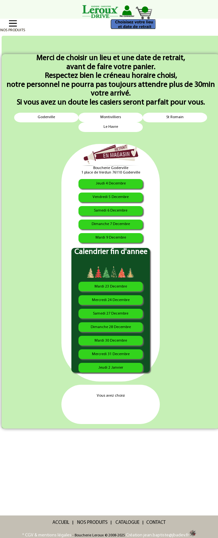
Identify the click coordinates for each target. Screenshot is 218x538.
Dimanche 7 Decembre (111, 224)
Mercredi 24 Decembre (111, 300)
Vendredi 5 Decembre (111, 197)
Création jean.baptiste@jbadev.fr (161, 535)
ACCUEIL (60, 522)
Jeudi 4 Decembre (111, 183)
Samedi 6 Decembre (110, 210)
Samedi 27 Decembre (110, 314)
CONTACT (156, 522)
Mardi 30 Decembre (111, 341)
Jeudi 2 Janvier (110, 368)
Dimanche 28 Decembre (111, 327)
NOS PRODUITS (92, 522)
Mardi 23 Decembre (111, 286)
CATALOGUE (127, 522)
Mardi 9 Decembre (110, 238)
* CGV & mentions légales (46, 535)
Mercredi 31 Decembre (111, 354)
